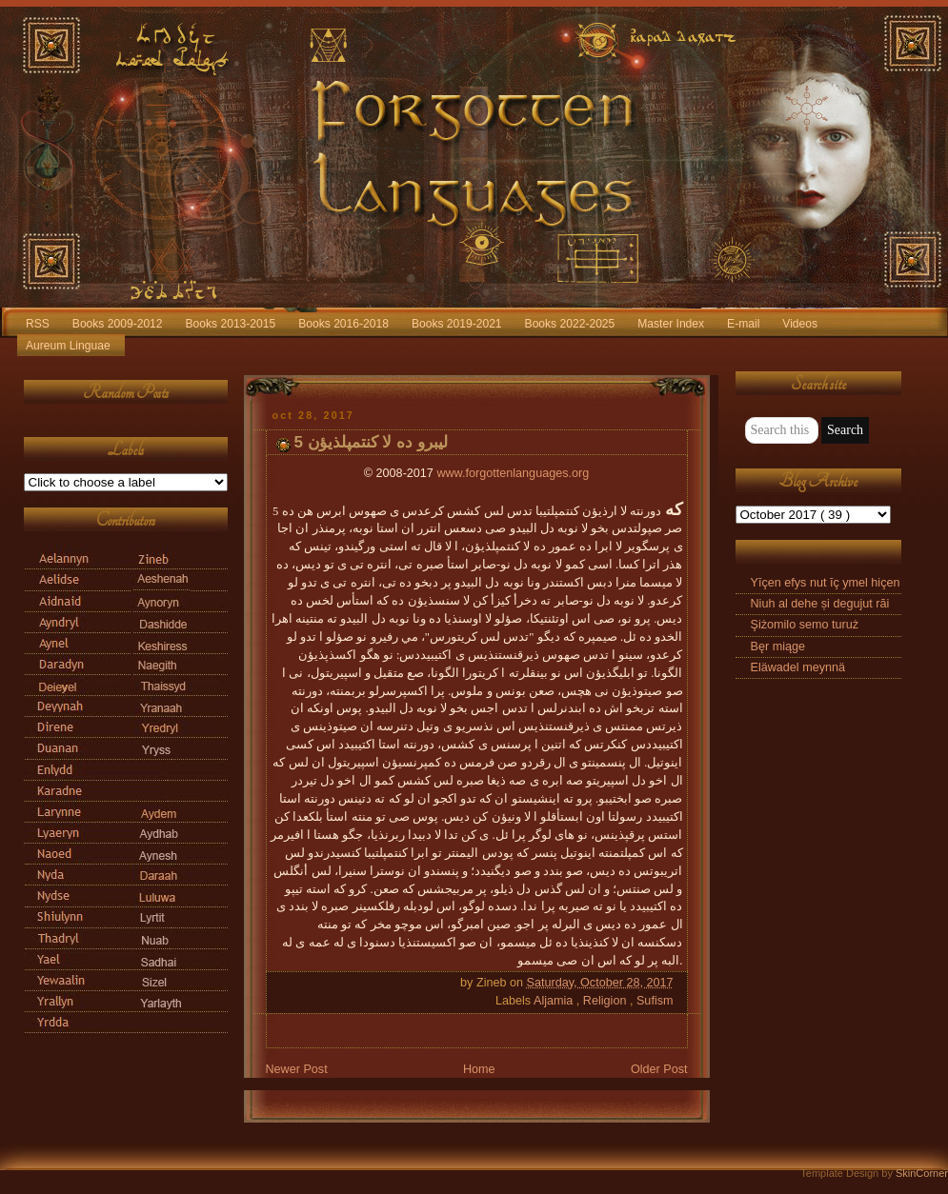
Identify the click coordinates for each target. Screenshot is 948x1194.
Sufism (655, 1000)
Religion (606, 1000)
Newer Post (297, 1069)
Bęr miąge (778, 646)
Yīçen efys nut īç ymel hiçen (825, 582)
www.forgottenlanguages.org (512, 473)
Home (479, 1069)
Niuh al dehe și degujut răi (820, 603)
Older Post (659, 1069)
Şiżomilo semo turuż (805, 624)
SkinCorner (922, 1173)
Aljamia (555, 1000)
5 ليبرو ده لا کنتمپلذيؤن (371, 442)
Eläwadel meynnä (798, 667)
